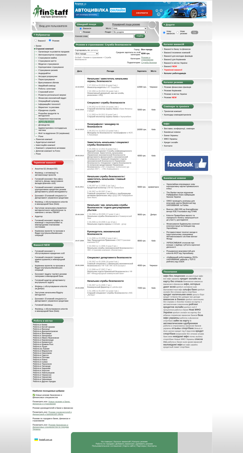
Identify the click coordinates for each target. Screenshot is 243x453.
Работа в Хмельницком (43, 373)
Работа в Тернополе (42, 364)
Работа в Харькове (41, 368)
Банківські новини (172, 132)
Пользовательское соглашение (107, 446)
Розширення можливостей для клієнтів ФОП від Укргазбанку (180, 252)
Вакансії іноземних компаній (177, 52)
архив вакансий (195, 342)
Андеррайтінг (44, 73)
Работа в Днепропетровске (45, 331)
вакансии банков (189, 315)
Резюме (86, 32)
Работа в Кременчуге (43, 342)
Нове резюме (183, 32)
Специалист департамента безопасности (109, 257)
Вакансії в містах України (175, 63)
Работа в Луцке (40, 346)
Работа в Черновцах (42, 379)
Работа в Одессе (41, 355)
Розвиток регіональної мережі (52, 95)
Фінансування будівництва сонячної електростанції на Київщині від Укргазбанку (183, 226)
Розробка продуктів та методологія (48, 114)
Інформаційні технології (49, 104)
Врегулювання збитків (48, 82)
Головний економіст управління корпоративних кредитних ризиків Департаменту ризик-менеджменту (51, 189)
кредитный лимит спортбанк (176, 347)
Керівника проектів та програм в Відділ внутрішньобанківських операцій (50, 233)
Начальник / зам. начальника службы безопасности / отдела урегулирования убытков (108, 207)
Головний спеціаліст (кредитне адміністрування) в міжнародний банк (50, 259)
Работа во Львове (41, 349)
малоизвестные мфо (173, 289)
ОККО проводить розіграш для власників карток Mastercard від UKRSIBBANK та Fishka (181, 203)
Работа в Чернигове (42, 377)
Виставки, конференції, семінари (179, 128)
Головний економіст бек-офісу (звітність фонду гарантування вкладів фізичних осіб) (49, 181)
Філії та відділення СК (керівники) (53, 133)
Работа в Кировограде (43, 340)
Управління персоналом (49, 119)
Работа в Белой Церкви (44, 327)
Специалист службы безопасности (106, 102)
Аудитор (39, 216)
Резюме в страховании (147, 58)
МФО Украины (170, 139)
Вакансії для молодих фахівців (178, 56)
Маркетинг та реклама (48, 107)
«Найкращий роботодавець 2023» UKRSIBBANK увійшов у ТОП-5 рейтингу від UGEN (182, 259)
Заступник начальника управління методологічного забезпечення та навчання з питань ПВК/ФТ (51, 210)
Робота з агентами (46, 89)
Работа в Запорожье (42, 335)
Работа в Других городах (44, 381)
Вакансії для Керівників (175, 59)
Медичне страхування (48, 64)
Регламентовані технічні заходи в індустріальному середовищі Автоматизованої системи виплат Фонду (181, 235)
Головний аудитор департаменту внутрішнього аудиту (50, 281)
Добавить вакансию (124, 444)
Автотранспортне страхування (52, 55)
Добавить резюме (144, 444)
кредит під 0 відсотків (185, 331)
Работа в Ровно (40, 359)
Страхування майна (47, 58)
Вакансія (87, 28)
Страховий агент (46, 92)
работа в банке (181, 310)
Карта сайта (129, 446)
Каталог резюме (140, 441)
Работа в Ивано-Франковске (46, 338)
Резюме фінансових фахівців (177, 87)
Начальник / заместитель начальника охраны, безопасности (107, 80)
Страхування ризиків (48, 70)
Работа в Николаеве (42, 353)
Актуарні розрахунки (47, 76)
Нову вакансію (171, 32)
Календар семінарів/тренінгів (177, 115)
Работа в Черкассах (42, 375)
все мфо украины (171, 279)
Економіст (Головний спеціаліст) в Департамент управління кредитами (51, 197)
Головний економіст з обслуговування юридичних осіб (50, 252)
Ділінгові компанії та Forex (48, 151)
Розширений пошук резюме (126, 24)
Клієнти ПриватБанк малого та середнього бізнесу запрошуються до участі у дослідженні (182, 217)
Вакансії (170, 66)
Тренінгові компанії (173, 111)
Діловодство (44, 125)
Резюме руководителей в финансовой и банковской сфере (52, 413)
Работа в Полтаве (41, 357)
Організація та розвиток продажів (53, 52)
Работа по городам (105, 444)
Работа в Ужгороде (42, 366)
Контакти (168, 146)
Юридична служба (46, 110)
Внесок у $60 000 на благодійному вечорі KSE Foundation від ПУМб (182, 210)
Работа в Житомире (42, 333)
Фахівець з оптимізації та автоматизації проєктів (46, 174)
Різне (40, 136)
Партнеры (141, 446)
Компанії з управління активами (50, 148)
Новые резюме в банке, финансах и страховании (51, 402)
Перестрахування (46, 79)
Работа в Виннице (41, 329)
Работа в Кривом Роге (43, 344)
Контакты (152, 446)
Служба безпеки (46, 122)
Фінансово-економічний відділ (52, 98)
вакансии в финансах (173, 284)
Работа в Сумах (40, 362)
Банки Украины (171, 135)
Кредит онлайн (171, 142)
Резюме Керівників (172, 90)
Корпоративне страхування (51, 67)
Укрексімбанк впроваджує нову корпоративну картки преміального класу (182, 186)
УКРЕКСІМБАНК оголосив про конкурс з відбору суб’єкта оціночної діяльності (183, 245)
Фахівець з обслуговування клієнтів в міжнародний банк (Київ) (51, 203)
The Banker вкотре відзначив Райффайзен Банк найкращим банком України (180, 194)
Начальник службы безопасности (105, 281)
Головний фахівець (44, 305)
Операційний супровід (48, 101)
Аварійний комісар (46, 86)
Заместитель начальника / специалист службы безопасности (108, 143)
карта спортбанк (189, 292)
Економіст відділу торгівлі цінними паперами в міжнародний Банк (51, 275)
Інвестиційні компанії (45, 145)
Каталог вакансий (122, 441)
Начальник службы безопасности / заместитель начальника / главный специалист (106, 179)
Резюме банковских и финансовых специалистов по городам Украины (51, 427)
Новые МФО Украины (184, 339)
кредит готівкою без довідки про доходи (181, 297)
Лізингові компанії (44, 139)
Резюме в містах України (175, 94)
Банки (38, 46)
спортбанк (168, 321)
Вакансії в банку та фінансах (177, 49)
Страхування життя (47, 61)
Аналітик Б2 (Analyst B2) (46, 169)
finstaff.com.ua (45, 439)
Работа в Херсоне (41, 370)
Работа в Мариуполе (42, 351)
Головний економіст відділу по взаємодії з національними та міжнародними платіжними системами (49, 223)
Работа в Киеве (40, 325)
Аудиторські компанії (45, 142)
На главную (106, 441)
